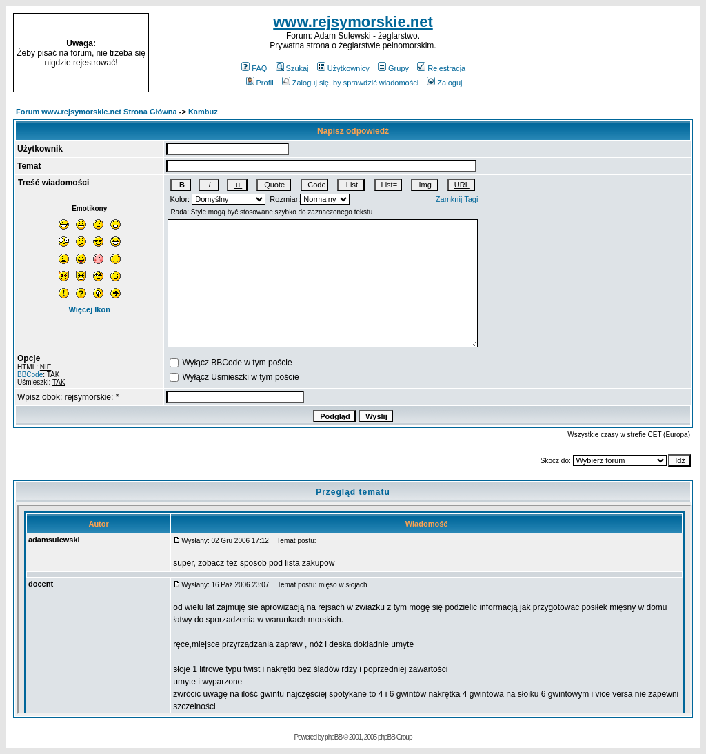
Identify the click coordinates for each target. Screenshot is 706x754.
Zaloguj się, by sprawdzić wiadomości (350, 83)
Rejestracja (441, 68)
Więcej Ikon (89, 309)
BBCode (30, 374)
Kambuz (203, 112)
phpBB (333, 737)
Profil (260, 83)
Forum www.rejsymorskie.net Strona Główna (96, 112)
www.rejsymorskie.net (353, 21)
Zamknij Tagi (457, 199)
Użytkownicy (343, 68)
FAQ (254, 68)
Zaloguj (444, 83)
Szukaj (292, 68)
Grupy (393, 68)
